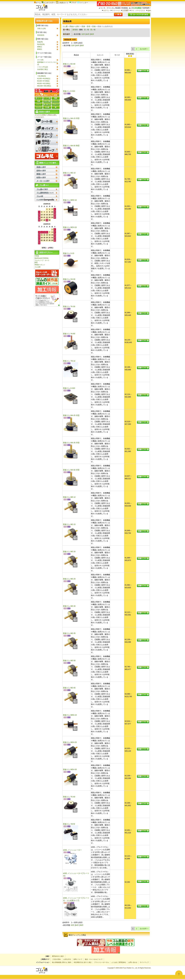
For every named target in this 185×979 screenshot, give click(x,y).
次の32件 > (144, 49)
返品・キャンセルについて (94, 959)
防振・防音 (86, 26)
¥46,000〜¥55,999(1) (44, 86)
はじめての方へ (48, 3)
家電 (36, 262)
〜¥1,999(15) (41, 76)
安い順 (86, 30)
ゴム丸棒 (37, 267)
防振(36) (40, 42)
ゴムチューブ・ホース (42, 260)
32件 (83, 34)
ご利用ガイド (62, 3)
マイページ (116, 10)
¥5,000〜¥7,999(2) (43, 81)
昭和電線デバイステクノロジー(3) (47, 63)
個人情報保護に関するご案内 (61, 962)
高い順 (92, 30)
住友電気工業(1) (42, 69)
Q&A (149, 10)
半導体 (37, 256)
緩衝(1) (39, 47)
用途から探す (74, 26)
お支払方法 (67, 959)
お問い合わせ (132, 962)
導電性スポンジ (40, 265)
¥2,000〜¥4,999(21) (43, 78)
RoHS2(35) (41, 44)
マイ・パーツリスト (138, 10)
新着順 (75, 30)
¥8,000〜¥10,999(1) (43, 83)
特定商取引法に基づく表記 (83, 962)
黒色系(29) (40, 35)
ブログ (72, 2)
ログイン (106, 10)
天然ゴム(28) (41, 28)
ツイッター (82, 3)
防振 (94, 26)
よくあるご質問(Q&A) (118, 962)
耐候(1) (39, 49)
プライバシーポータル (101, 962)
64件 (88, 34)
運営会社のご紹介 (58, 956)
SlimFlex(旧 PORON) (41, 258)
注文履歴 (125, 10)
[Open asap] (179, 974)
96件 (92, 34)
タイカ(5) (40, 60)
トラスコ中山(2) (42, 67)
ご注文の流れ (56, 959)
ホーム (37, 3)
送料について (77, 959)
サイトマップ (144, 962)
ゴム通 (65, 26)
